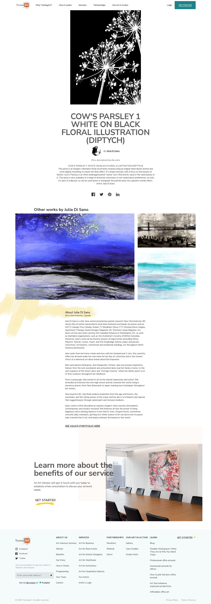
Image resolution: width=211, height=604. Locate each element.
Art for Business (86, 543)
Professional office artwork (162, 560)
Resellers (111, 543)
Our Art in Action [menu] (120, 5)
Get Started (185, 4)
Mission (59, 548)
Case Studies (132, 548)
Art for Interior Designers (90, 554)
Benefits (60, 554)
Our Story (60, 560)
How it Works (62, 565)
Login (169, 5)
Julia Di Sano (113, 151)
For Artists (84, 577)
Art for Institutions (87, 565)
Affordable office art (159, 591)
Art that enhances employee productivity (160, 585)
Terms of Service (188, 600)
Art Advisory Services (66, 543)
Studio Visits (132, 554)
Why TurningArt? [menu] (44, 5)
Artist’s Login (85, 582)
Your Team (61, 577)
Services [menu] (83, 5)
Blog (152, 543)
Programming (62, 571)
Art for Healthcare (87, 560)
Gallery (129, 543)
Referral (110, 548)
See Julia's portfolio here (82, 426)
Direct (109, 554)
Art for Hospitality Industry (91, 571)
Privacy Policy (172, 600)
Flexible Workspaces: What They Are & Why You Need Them (163, 551)
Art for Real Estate (88, 548)
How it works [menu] (65, 5)
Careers (59, 582)
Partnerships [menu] (99, 5)
